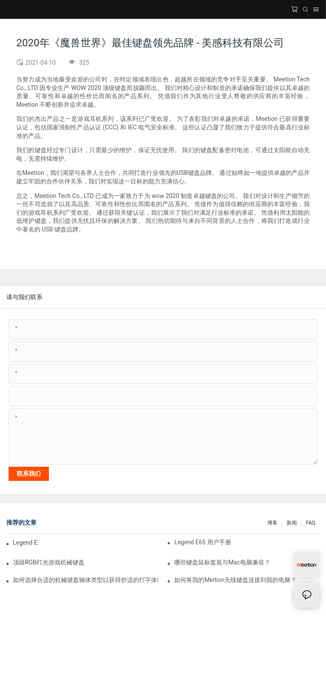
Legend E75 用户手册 (26, 542)
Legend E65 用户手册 (202, 542)
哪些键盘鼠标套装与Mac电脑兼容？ (222, 562)
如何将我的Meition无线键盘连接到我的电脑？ (235, 579)
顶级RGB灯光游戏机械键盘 (49, 562)
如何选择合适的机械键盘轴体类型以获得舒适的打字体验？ (85, 579)
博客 (272, 523)
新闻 (292, 523)
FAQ (310, 523)
